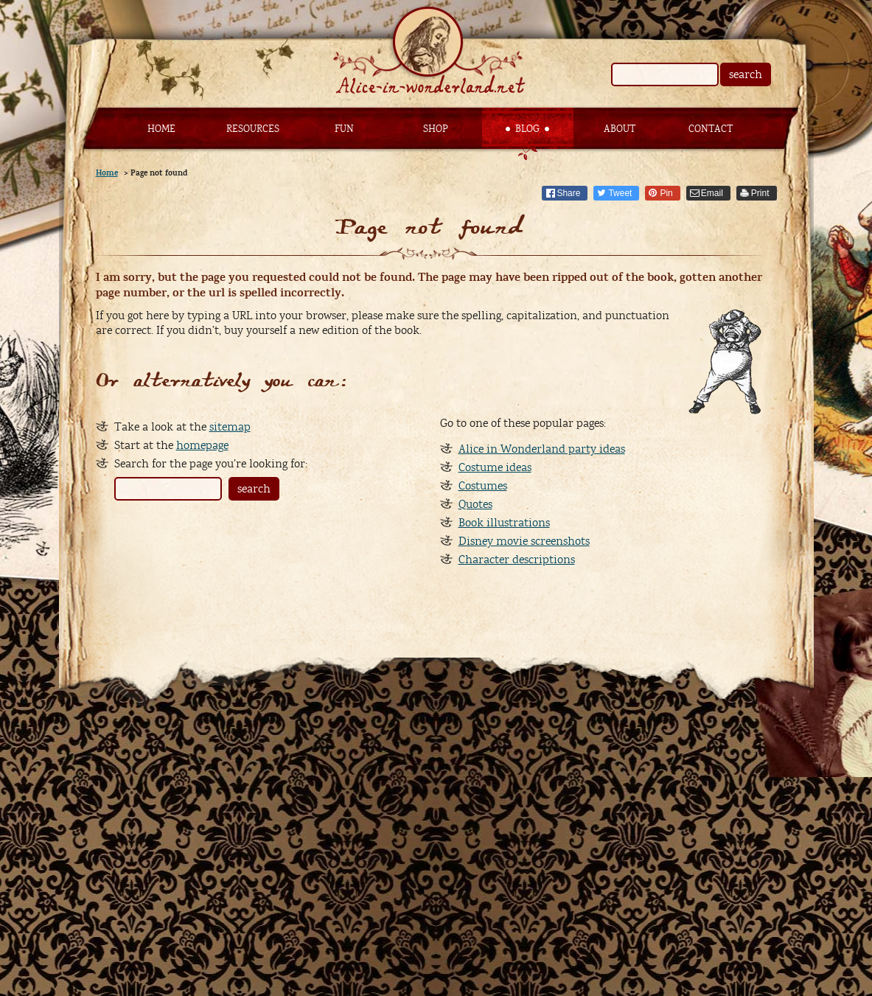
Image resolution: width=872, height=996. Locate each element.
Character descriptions (516, 559)
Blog (527, 129)
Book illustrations (504, 523)
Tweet (620, 193)
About (619, 129)
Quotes (475, 504)
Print (760, 193)
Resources (252, 129)
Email (712, 193)
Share (568, 193)
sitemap (230, 427)
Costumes (482, 486)
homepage (202, 445)
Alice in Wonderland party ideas (541, 449)
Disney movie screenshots (524, 541)
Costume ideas (494, 467)
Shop (435, 129)
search (745, 74)
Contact (710, 129)
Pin (666, 193)
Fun (344, 129)
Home (161, 129)
